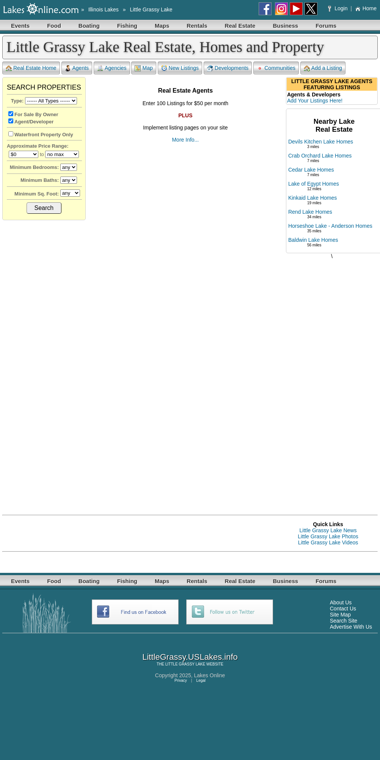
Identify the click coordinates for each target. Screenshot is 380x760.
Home (366, 8)
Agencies (112, 68)
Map (143, 68)
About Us (341, 602)
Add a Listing (323, 68)
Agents (77, 68)
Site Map (340, 615)
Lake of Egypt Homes (313, 184)
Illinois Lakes (103, 9)
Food (54, 25)
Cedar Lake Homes (311, 170)
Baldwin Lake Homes (313, 240)
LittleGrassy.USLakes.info (189, 657)
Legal (201, 680)
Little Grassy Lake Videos (328, 542)
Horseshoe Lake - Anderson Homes (330, 226)
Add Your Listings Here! (314, 101)
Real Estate (240, 25)
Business (285, 25)
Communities (276, 68)
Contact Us (343, 608)
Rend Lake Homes (310, 212)
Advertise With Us (351, 627)
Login (338, 8)
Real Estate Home (31, 68)
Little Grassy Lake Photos (328, 536)
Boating (89, 25)
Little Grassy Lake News (328, 530)
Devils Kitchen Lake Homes (320, 142)
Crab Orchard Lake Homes (320, 156)
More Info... (185, 140)
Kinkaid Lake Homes (312, 198)
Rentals (197, 25)
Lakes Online (209, 675)
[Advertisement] (331, 379)
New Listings (180, 68)
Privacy (180, 680)
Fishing (127, 25)
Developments (228, 68)
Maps (162, 25)
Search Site (343, 621)
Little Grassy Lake (151, 9)
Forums (326, 25)
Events (20, 25)
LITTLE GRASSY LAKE (185, 664)
